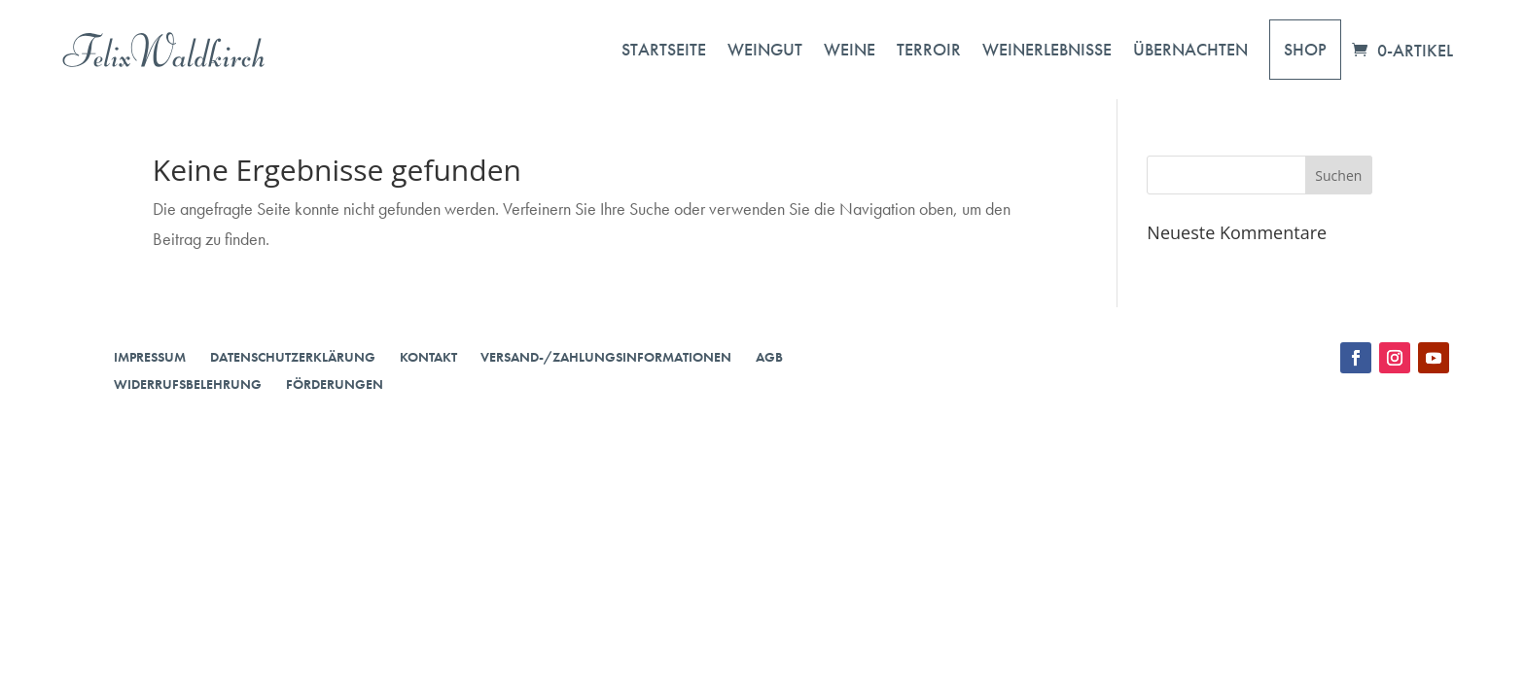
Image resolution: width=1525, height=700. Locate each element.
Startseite (663, 49)
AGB (769, 357)
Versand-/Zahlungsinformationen (605, 357)
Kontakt (428, 357)
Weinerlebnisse (1047, 49)
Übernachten (1190, 49)
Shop (1305, 49)
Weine (849, 49)
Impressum (150, 357)
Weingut (764, 49)
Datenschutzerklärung (292, 357)
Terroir (929, 49)
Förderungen (334, 384)
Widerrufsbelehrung (188, 384)
